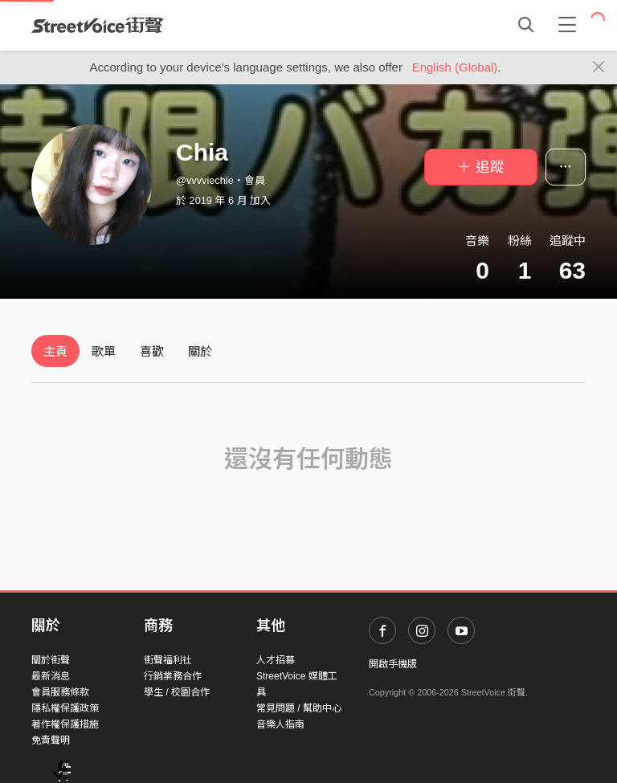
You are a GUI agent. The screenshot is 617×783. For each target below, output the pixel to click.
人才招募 (275, 660)
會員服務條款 (60, 692)
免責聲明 (50, 740)
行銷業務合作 (173, 676)
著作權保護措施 (65, 724)
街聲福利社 (168, 660)
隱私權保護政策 (65, 708)
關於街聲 (50, 660)
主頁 (55, 351)
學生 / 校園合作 (177, 692)
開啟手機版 (393, 664)
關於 (200, 351)
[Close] (599, 67)
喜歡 (152, 351)
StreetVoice (97, 25)
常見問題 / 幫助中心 (298, 708)
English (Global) (455, 67)
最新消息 (50, 676)
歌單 (104, 351)
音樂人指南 (280, 724)
